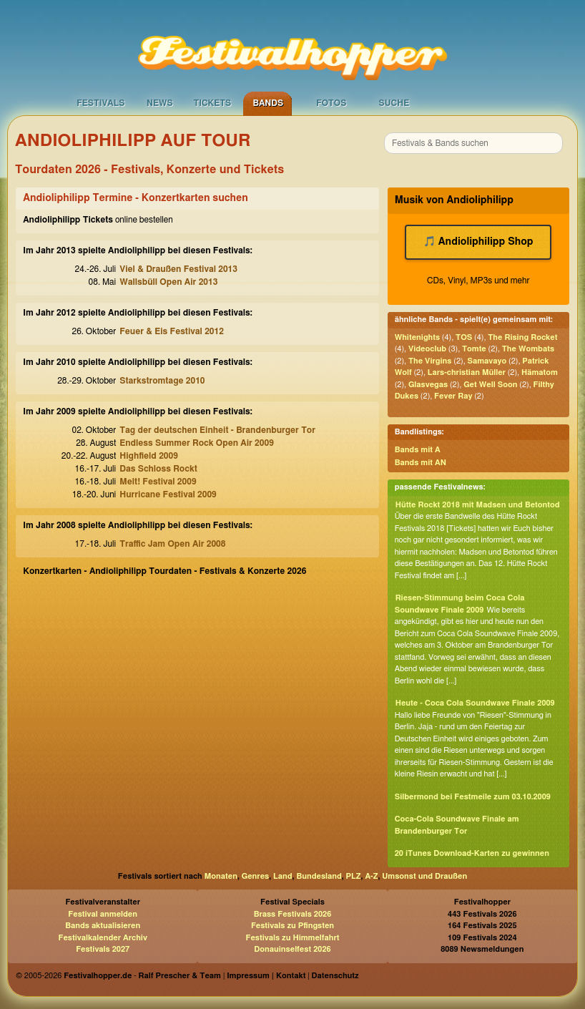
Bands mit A (418, 450)
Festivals (100, 103)
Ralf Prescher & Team (180, 976)
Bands (267, 103)
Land (282, 876)
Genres (255, 876)
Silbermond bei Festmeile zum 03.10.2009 (473, 797)
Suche (393, 103)
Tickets (212, 103)
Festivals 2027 (102, 949)
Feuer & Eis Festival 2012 (171, 331)
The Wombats (528, 349)
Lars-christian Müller (467, 372)
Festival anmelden (102, 914)
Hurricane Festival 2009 (168, 494)
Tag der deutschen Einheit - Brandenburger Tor (217, 430)
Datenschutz (335, 976)
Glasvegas (428, 385)
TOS (464, 337)
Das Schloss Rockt (158, 468)
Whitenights (417, 337)
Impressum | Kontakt (266, 976)
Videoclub (427, 349)
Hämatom (539, 372)
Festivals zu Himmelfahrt (292, 938)
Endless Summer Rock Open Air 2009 (196, 443)
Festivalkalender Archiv (102, 938)
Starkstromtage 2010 (162, 380)
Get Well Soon (490, 385)
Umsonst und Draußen (424, 876)
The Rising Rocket (522, 337)
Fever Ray (453, 396)
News (160, 103)
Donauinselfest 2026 (292, 949)
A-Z (371, 876)
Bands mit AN (420, 463)
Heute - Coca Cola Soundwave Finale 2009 (475, 703)
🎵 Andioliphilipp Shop (478, 242)
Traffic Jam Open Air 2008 (172, 544)
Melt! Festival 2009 (157, 481)
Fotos (331, 103)
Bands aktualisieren (102, 926)
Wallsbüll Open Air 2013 (168, 282)
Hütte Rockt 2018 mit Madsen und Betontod (477, 505)
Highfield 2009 (148, 456)
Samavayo (486, 361)
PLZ (353, 876)
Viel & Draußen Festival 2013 (178, 269)
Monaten (221, 876)
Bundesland (318, 876)
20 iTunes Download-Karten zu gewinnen (472, 853)
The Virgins (430, 361)
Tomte (474, 349)
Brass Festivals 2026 (293, 914)
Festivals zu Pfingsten (292, 926)
